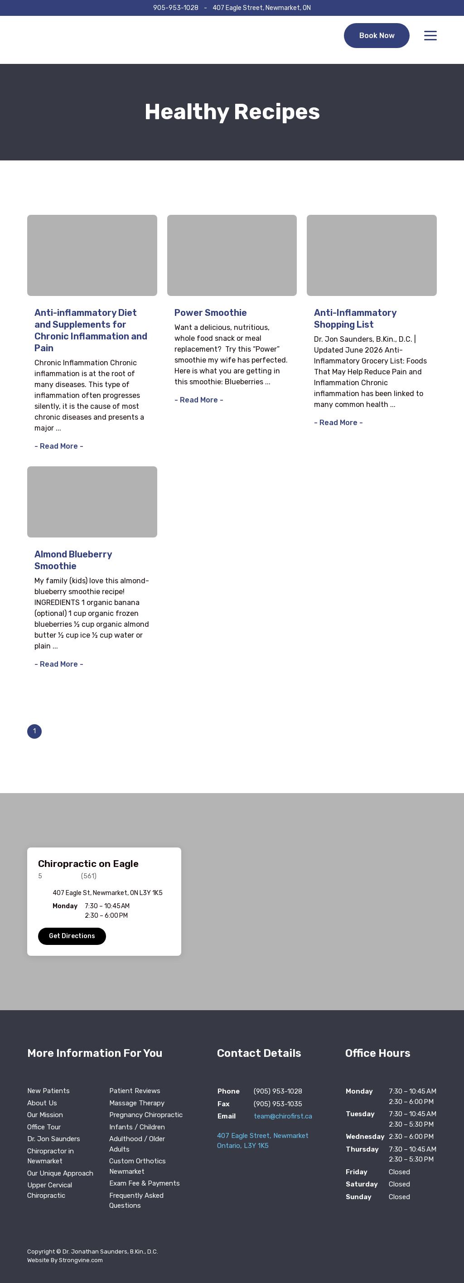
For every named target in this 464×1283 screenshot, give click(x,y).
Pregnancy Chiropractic (146, 1115)
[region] (232, 901)
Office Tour (44, 1127)
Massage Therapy (136, 1103)
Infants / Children (137, 1127)
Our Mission (45, 1115)
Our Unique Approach (60, 1173)
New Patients (48, 1091)
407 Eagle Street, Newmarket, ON (262, 8)
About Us (42, 1103)
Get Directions (72, 936)
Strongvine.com (81, 1260)
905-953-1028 (175, 8)
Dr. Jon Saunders (53, 1139)
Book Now (376, 39)
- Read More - (58, 446)
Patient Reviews (134, 1091)
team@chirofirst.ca (283, 1116)
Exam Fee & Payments (144, 1183)
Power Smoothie (210, 312)
